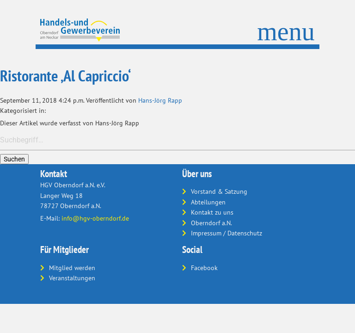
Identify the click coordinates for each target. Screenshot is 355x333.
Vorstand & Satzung (219, 191)
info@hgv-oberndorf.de (95, 218)
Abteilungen (208, 202)
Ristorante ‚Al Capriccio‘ (65, 76)
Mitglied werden (72, 268)
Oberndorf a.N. (211, 223)
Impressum (206, 233)
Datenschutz (244, 233)
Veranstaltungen (72, 278)
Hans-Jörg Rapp (160, 100)
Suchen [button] (14, 159)
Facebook (204, 268)
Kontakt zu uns (212, 212)
